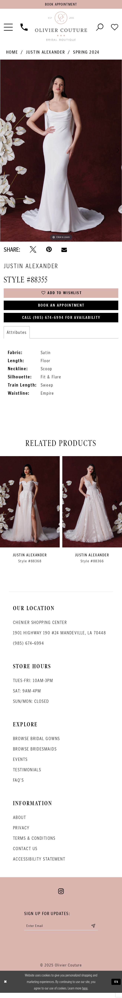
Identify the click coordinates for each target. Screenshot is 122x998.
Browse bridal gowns (36, 742)
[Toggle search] (99, 27)
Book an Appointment (61, 307)
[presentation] (30, 506)
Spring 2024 (86, 53)
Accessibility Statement (39, 863)
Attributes (17, 336)
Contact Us (25, 852)
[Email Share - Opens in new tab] (64, 250)
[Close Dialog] (6, 987)
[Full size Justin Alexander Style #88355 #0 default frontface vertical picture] (61, 151)
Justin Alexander (45, 53)
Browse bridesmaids (35, 753)
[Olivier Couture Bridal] (60, 27)
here (85, 993)
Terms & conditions (34, 842)
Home (12, 53)
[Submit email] (97, 930)
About (19, 821)
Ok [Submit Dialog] (115, 987)
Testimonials (27, 774)
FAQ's (18, 784)
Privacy (21, 832)
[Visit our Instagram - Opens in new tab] (61, 895)
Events (20, 763)
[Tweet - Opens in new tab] (33, 250)
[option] (61, 151)
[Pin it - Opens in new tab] (49, 250)
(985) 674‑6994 (28, 647)
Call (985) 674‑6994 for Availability (61, 321)
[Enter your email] (61, 930)
